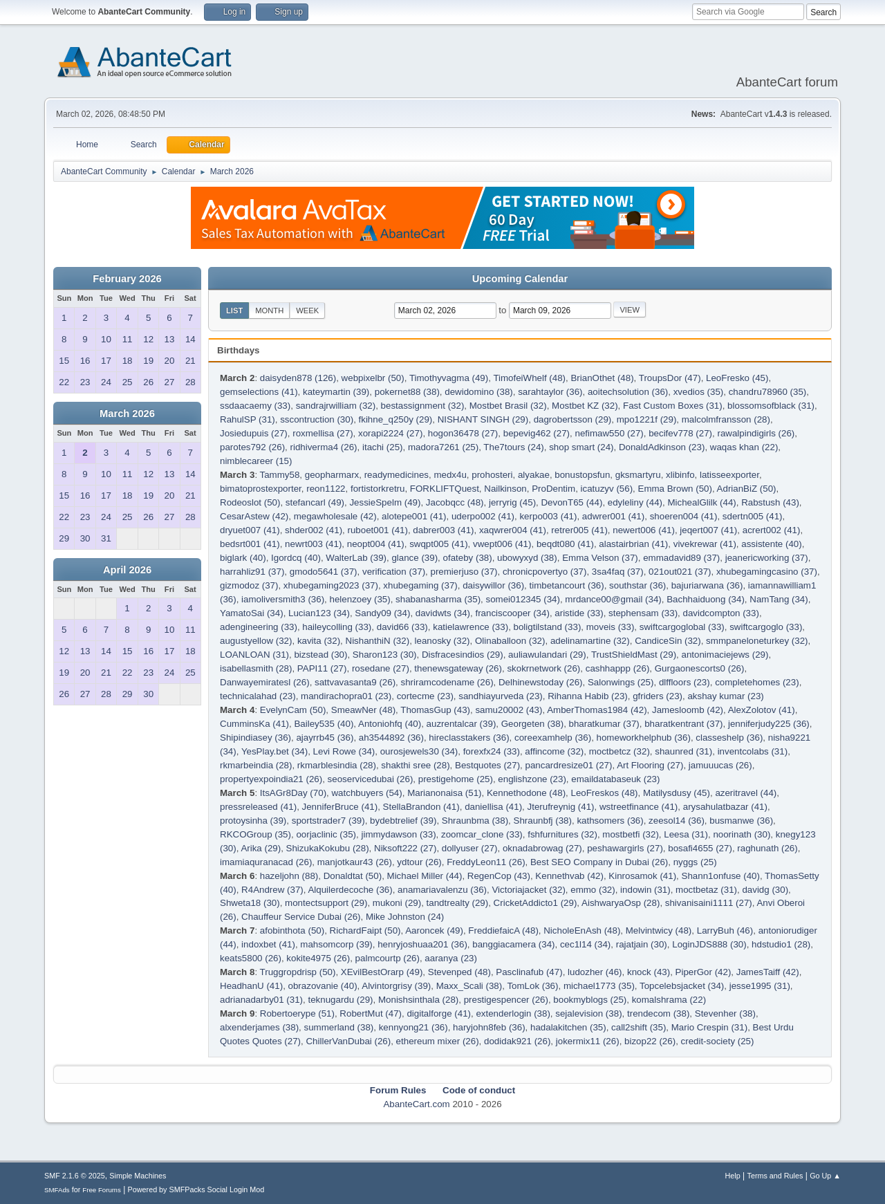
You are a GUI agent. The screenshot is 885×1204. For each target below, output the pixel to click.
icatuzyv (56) (607, 488)
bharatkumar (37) (604, 724)
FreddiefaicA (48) (503, 930)
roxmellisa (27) (322, 433)
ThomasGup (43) (435, 710)
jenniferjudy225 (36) (769, 724)
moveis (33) (610, 627)
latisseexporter (729, 475)
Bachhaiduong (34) (706, 599)
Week (307, 310)
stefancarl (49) (315, 502)
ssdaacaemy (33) (255, 405)
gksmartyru (638, 475)
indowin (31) (645, 890)
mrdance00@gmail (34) (613, 599)
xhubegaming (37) (420, 585)
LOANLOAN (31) (254, 654)
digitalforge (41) (439, 1013)
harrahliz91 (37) (252, 571)
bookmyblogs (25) (589, 999)
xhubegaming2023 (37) (330, 585)
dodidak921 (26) (517, 1041)
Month (269, 310)
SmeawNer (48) (363, 710)
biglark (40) (243, 558)
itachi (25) (382, 447)
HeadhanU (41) (251, 986)
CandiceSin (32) (668, 641)
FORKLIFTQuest (444, 488)
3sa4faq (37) (618, 571)
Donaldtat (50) (353, 876)
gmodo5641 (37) (323, 571)
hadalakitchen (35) (568, 1027)
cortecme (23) (425, 696)
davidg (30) (765, 890)
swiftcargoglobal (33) (682, 627)
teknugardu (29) (340, 999)
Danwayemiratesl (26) (265, 682)
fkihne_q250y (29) (396, 419)
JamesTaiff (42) (767, 972)
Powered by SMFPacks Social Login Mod (196, 1189)
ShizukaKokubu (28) (327, 848)
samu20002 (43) (508, 710)
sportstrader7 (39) (328, 820)
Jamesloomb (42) (687, 710)
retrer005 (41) (579, 530)
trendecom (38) (658, 1013)
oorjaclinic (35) (326, 834)
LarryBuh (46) (725, 930)
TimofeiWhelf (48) (529, 378)
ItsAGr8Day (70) (293, 793)
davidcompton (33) (721, 613)
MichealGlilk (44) (701, 502)
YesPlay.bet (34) (274, 751)
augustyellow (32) (256, 641)
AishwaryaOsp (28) (620, 903)
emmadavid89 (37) (681, 558)
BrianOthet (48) (601, 378)
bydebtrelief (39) (403, 820)
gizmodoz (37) (249, 585)
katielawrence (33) (470, 627)
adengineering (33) (258, 627)
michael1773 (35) (599, 986)
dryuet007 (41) (250, 530)
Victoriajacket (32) (528, 890)
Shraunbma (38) (475, 820)
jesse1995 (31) (759, 986)
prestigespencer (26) (506, 999)
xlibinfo (680, 475)
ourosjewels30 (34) (419, 751)
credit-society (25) (717, 1041)
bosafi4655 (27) (700, 848)
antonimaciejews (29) (724, 654)
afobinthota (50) (292, 930)
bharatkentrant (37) (683, 724)
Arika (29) (261, 848)
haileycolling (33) (336, 627)
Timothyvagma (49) (448, 378)
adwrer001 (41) (613, 516)
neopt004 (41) (375, 544)
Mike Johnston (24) (405, 916)
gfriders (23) (657, 696)
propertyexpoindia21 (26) (271, 779)
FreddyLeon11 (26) (486, 862)
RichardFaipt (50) (365, 930)
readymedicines (396, 475)
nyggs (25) (695, 862)
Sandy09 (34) (382, 613)
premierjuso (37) (464, 571)
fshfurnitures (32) (562, 834)
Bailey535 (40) (323, 724)
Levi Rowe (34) (344, 751)
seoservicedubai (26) (370, 779)
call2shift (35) (638, 1027)
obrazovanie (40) (322, 986)
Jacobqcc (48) (455, 502)
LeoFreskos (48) (603, 793)
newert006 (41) (644, 530)
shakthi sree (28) (415, 765)
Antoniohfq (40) (389, 724)
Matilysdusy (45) (676, 793)
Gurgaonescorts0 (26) (700, 668)
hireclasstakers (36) (469, 737)
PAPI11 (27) (322, 668)
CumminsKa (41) (254, 724)
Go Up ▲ (825, 1175)
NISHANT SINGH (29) (483, 419)
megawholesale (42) (335, 516)
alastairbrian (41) (633, 544)
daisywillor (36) (493, 585)
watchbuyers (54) (366, 793)
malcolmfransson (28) (726, 419)
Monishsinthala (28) (418, 999)
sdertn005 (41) (753, 516)
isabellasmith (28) (256, 668)
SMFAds (57, 1190)
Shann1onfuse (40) (721, 876)
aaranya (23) (451, 958)
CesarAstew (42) (254, 516)
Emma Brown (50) (675, 488)
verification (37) (393, 571)
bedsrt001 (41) (250, 544)
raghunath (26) (767, 848)
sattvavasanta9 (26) (355, 682)
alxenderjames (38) (259, 1027)
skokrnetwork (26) (543, 668)
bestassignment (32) (423, 405)
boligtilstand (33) (547, 627)
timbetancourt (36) (567, 585)
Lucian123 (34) (319, 613)
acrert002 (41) (772, 530)
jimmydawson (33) (398, 834)
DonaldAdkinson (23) (662, 447)
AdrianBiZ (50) (746, 488)
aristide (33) (579, 613)
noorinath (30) (741, 834)
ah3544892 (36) (391, 737)
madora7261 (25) (443, 447)
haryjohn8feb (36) (489, 1027)
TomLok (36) (532, 986)
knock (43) (648, 972)
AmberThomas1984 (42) (596, 710)
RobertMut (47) (370, 1013)
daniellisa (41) (493, 807)
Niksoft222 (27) (405, 848)
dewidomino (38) (479, 392)
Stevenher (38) (725, 1013)
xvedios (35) (698, 392)
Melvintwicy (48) (659, 930)
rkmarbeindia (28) (256, 765)
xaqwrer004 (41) (512, 530)
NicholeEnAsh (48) (581, 930)
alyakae (534, 475)
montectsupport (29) (326, 903)
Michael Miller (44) (425, 876)
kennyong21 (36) (413, 1027)
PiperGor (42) (704, 972)
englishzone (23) (532, 779)
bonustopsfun (582, 475)
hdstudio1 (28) (781, 944)
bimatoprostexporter (260, 488)
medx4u (450, 475)
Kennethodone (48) (526, 793)
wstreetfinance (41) (638, 807)
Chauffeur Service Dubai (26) (300, 916)
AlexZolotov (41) (761, 710)
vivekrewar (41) (704, 544)
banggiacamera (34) (513, 944)
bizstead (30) (320, 654)
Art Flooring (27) (650, 765)
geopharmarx (332, 475)
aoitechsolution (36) (628, 392)
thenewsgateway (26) (458, 668)
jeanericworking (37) (766, 558)
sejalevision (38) (588, 1013)
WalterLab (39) (356, 558)
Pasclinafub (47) (529, 972)
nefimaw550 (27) (609, 433)
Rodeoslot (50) (250, 502)
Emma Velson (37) (600, 558)
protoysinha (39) (253, 820)
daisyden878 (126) (298, 378)
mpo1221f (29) (647, 419)
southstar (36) (637, 585)
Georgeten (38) (532, 724)
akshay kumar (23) (725, 696)
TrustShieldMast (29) (633, 654)
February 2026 (127, 278)
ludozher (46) (595, 972)
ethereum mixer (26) (437, 1041)
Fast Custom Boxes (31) (673, 405)
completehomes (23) (757, 682)
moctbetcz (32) (619, 751)
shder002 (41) (313, 530)
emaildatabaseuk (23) (615, 779)
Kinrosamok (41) (642, 876)
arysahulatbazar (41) (725, 807)
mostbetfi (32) (630, 834)
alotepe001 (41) (414, 516)
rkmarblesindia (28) (336, 765)
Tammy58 (280, 475)
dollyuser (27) (470, 848)
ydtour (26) (419, 862)
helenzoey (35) (360, 599)
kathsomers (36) (610, 820)
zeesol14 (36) (677, 820)
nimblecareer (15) (256, 461)
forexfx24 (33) (491, 751)
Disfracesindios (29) (462, 654)
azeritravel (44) (745, 793)
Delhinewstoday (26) (541, 682)
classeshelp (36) (729, 737)
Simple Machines (137, 1175)
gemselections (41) (259, 392)
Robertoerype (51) (297, 1013)
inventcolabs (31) (753, 751)
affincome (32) (554, 751)
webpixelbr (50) (373, 378)
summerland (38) (339, 1027)
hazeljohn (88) (289, 876)
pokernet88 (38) (407, 392)
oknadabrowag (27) (542, 848)
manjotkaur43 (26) (354, 862)
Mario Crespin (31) (709, 1027)
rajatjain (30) (641, 944)
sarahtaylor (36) (550, 392)
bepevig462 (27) (536, 433)
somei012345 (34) (523, 599)
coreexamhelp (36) (552, 737)
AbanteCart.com (416, 1104)
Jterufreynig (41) (561, 807)
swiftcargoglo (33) (765, 627)
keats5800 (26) (250, 958)
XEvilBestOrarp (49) (382, 972)
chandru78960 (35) (768, 392)
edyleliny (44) (635, 502)
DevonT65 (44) (571, 502)
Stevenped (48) (459, 972)
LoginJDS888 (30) (709, 944)
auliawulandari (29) (547, 654)
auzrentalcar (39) (461, 724)
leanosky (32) (442, 641)
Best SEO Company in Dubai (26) (599, 862)
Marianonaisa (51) (444, 793)
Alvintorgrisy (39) (396, 986)
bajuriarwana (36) (707, 585)
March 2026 (127, 413)
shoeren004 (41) (684, 516)
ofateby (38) (467, 558)
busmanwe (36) (741, 820)
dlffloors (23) (684, 682)
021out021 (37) (680, 571)
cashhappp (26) (618, 668)
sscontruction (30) (316, 419)
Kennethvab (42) (569, 876)
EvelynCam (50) (293, 710)
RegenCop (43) (498, 876)
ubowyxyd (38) (527, 558)
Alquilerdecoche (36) (350, 890)
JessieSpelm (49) (384, 502)
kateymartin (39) (336, 392)
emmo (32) (592, 890)
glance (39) (414, 558)
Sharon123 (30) (385, 654)
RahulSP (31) (247, 419)
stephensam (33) (643, 613)
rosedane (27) (380, 668)
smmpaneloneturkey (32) (757, 641)
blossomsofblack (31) (770, 405)
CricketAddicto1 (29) (535, 903)
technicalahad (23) (258, 696)
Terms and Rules (775, 1175)
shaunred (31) (683, 751)
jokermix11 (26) (588, 1041)
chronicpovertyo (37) (545, 571)
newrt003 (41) (313, 544)
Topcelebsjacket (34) (682, 986)
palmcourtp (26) (387, 958)
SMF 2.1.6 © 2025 (74, 1175)
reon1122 (325, 488)
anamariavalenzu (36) (442, 890)
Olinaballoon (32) (510, 641)
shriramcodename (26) (447, 682)
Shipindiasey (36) (255, 737)
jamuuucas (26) (720, 765)
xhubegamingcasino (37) (766, 571)
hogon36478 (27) (463, 433)
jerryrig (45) (512, 502)
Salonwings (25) (621, 682)
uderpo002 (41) (482, 516)
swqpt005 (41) (438, 544)
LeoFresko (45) (737, 378)
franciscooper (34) (512, 613)
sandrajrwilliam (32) (336, 405)
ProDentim (553, 488)
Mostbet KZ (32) (585, 405)
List (234, 310)
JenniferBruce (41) (340, 807)
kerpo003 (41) (548, 516)
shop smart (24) (581, 447)
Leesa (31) (686, 834)
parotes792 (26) (252, 447)
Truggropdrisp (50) (298, 972)
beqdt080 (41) (565, 544)
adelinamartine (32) (590, 641)
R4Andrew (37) (272, 890)
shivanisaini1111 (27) (708, 903)
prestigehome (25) (455, 779)
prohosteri (492, 475)
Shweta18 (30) (250, 903)
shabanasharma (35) (438, 599)
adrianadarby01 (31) (261, 999)
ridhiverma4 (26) (323, 447)
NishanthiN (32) (378, 641)
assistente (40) (771, 544)
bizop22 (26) (650, 1041)
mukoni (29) (397, 903)
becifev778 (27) (680, 433)
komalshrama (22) (669, 999)
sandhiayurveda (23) (500, 696)
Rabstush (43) (770, 502)
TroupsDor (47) (670, 378)
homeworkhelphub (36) (644, 737)
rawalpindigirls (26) (755, 433)
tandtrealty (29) (458, 903)
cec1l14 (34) (585, 944)
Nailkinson (505, 488)
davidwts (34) (443, 613)
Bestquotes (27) (487, 765)
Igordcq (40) (296, 558)
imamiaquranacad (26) (266, 862)
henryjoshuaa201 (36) (422, 944)
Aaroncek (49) (434, 930)
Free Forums (101, 1190)
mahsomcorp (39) (336, 944)
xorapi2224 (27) (390, 433)
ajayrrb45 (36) (324, 737)
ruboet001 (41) (377, 530)
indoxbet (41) (268, 944)
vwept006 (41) (502, 544)
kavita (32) (318, 641)
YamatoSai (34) (251, 613)
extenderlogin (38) (513, 1013)
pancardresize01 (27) (569, 765)
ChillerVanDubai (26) (348, 1041)
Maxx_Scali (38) (469, 986)
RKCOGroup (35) (255, 834)
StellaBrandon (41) (421, 807)
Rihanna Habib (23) (588, 696)
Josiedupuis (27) (254, 433)
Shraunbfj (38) (543, 820)
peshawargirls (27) (625, 848)
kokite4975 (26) (318, 958)
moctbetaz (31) (706, 890)
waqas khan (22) (744, 447)
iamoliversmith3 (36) (282, 599)
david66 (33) (402, 627)
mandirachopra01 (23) (346, 696)
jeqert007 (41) (708, 530)
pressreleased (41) (258, 807)
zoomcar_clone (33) (482, 834)
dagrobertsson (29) (573, 419)
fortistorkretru (378, 488)
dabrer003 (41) (443, 530)
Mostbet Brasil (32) (508, 405)
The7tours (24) (513, 447)
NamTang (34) (778, 599)
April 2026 (127, 569)
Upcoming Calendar (520, 278)
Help (732, 1175)
